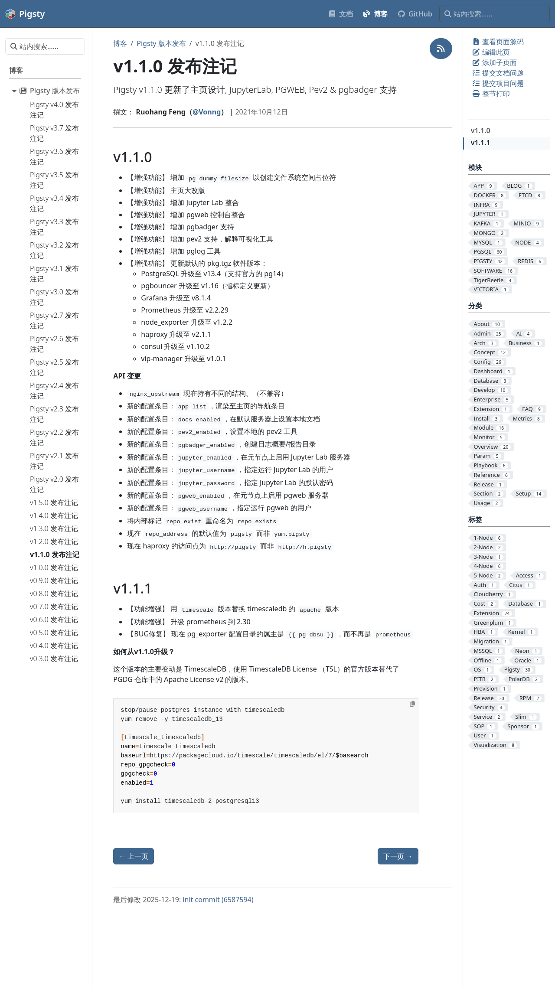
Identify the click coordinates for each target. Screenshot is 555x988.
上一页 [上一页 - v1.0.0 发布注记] (133, 856)
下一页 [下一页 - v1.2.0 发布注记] (398, 856)
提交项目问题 (498, 83)
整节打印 (491, 93)
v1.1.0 (480, 130)
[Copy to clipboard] (412, 704)
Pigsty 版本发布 (161, 43)
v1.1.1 (480, 142)
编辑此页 (491, 52)
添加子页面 (494, 62)
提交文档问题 (498, 73)
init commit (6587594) (218, 899)
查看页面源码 (498, 41)
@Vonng (207, 112)
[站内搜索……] (494, 14)
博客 (120, 43)
